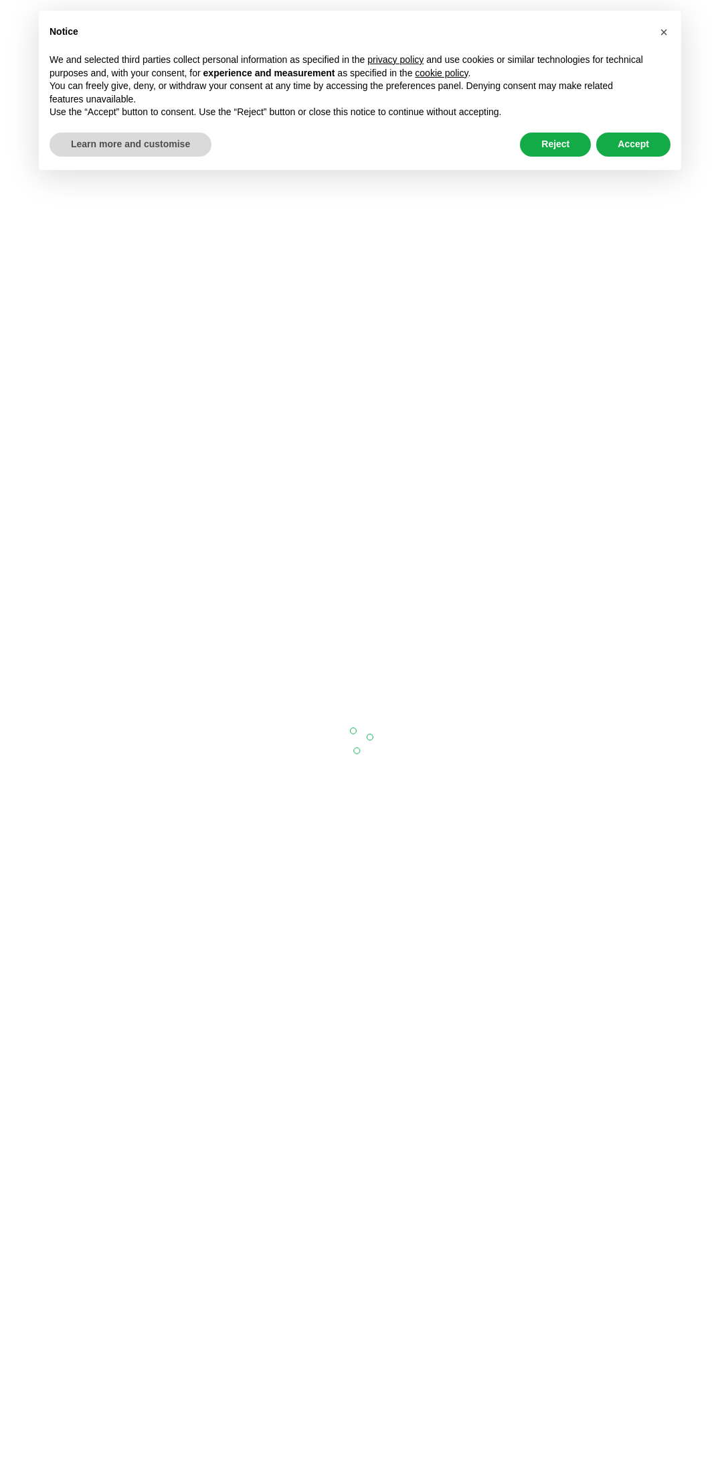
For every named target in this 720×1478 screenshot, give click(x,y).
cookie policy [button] (441, 73)
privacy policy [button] (395, 59)
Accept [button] (633, 144)
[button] (663, 32)
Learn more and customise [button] (130, 144)
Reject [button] (555, 144)
